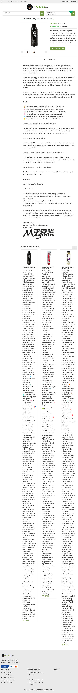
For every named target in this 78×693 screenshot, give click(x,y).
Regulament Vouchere (36, 672)
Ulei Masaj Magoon (28, 267)
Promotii (31, 675)
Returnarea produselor (36, 682)
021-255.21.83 (13, 2)
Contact (73, 2)
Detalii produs (49, 59)
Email (23, 2)
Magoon (30, 227)
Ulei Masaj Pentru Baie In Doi (68, 267)
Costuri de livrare (8, 677)
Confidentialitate (8, 682)
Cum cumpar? (65, 2)
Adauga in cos (59, 48)
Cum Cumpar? (7, 672)
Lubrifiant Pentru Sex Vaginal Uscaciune (48, 268)
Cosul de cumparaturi (35, 680)
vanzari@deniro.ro (14, 662)
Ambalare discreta (8, 680)
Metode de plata (8, 675)
